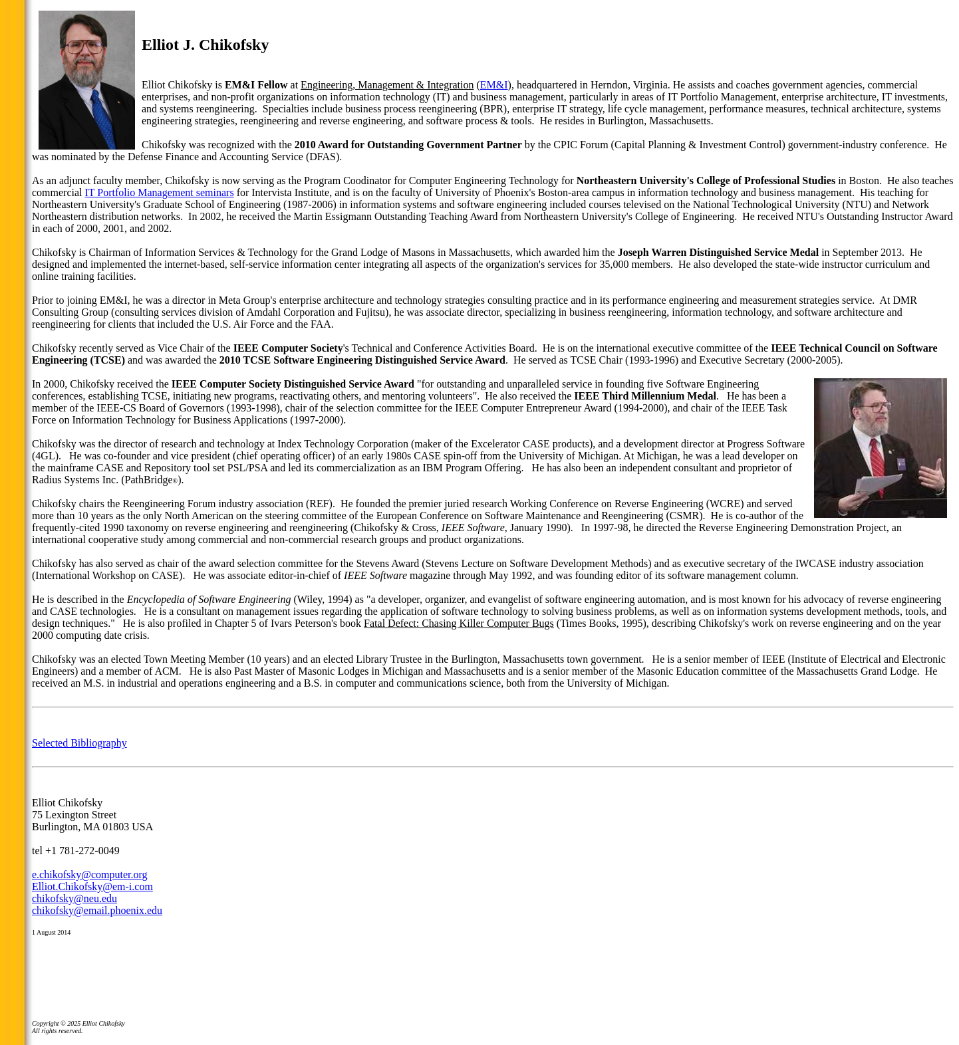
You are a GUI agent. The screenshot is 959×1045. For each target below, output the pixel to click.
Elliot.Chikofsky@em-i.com (92, 886)
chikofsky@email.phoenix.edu (97, 910)
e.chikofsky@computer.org (90, 874)
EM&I (494, 84)
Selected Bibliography (79, 743)
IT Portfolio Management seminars (159, 192)
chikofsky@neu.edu (74, 898)
